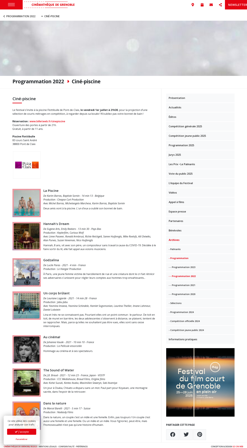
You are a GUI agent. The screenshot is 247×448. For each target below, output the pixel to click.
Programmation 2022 (19, 14)
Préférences (82, 444)
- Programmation (178, 255)
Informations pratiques (183, 337)
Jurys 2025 (175, 152)
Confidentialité (66, 444)
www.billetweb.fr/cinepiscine (47, 119)
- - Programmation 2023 (182, 264)
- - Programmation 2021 (182, 282)
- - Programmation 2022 (182, 273)
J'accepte (22, 431)
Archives (174, 237)
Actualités (175, 105)
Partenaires (176, 218)
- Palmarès (175, 246)
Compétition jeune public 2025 (187, 133)
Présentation (177, 95)
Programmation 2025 (181, 142)
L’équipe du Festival (181, 180)
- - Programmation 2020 (182, 291)
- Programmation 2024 (181, 309)
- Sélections (175, 300)
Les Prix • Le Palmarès (182, 161)
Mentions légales (48, 444)
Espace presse (177, 209)
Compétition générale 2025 (185, 124)
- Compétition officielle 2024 (184, 318)
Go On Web (238, 444)
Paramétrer (22, 439)
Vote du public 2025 (181, 171)
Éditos (172, 114)
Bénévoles (175, 228)
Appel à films (176, 199)
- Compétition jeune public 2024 (186, 327)
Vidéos (173, 190)
